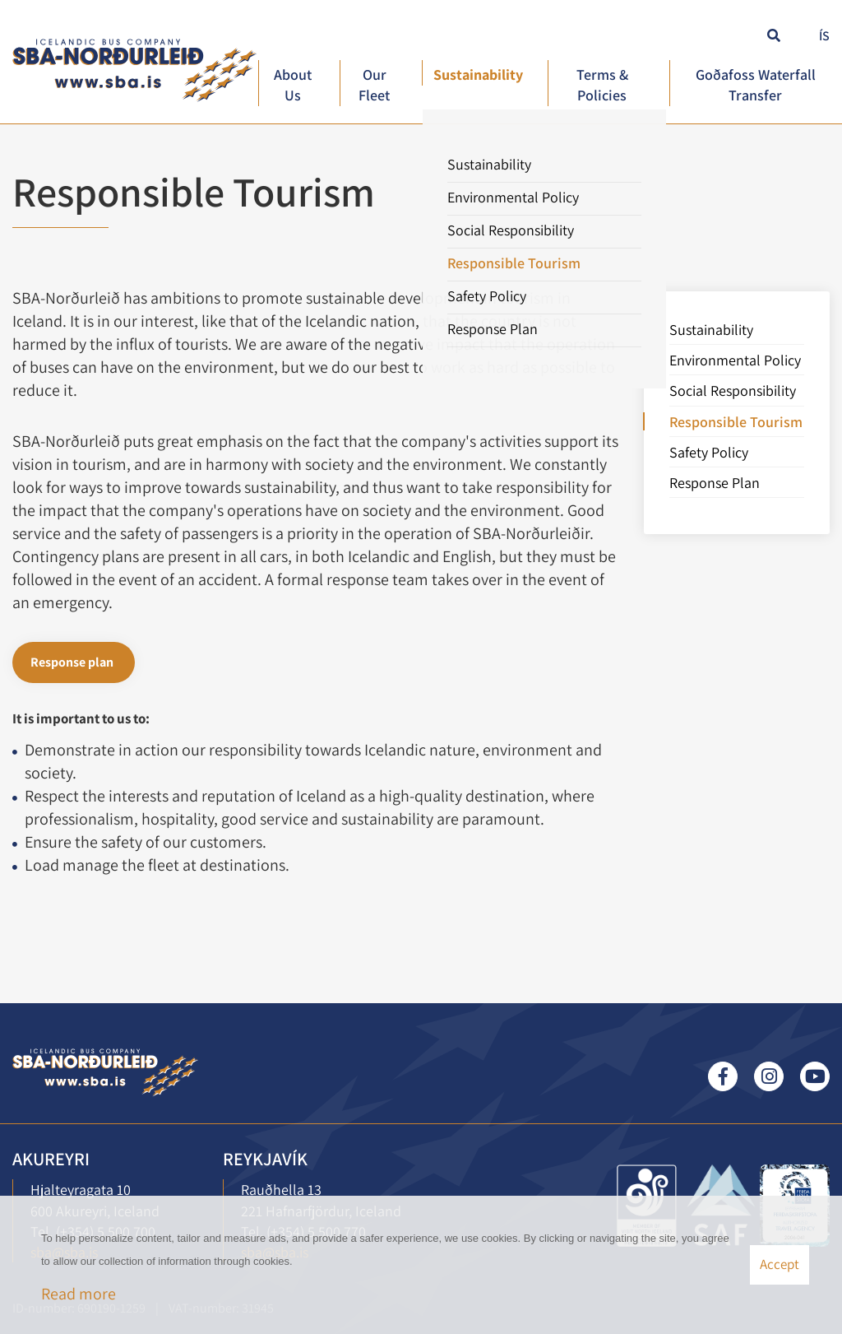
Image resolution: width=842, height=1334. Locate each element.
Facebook (723, 1076)
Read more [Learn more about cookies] (78, 1293)
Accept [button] (779, 1264)
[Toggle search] (771, 34)
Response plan (71, 662)
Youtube (815, 1076)
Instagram (769, 1076)
